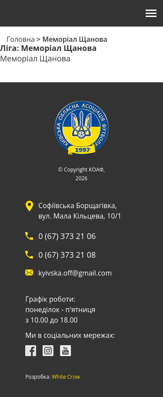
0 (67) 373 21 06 (67, 236)
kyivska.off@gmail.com (75, 272)
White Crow (66, 377)
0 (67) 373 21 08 (67, 255)
